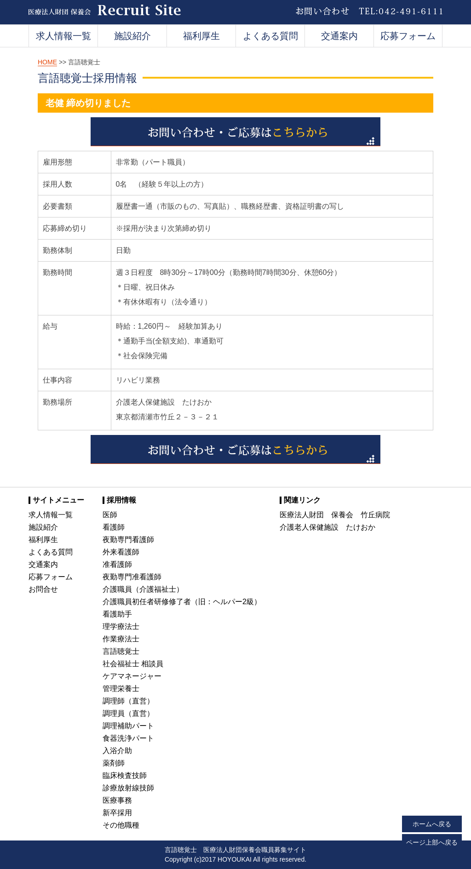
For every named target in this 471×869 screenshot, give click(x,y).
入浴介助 (117, 751)
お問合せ (43, 589)
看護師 (114, 527)
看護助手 (117, 614)
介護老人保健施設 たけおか (327, 527)
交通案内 (339, 36)
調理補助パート (128, 726)
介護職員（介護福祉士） (143, 589)
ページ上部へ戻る (432, 842)
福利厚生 (201, 36)
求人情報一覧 (63, 36)
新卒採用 (117, 813)
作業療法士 (121, 639)
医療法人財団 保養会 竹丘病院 (335, 515)
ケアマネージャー (132, 676)
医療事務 (117, 800)
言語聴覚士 (121, 651)
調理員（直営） (128, 713)
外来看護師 (121, 552)
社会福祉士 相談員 (133, 664)
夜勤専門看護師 (128, 539)
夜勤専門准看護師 (132, 577)
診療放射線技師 (128, 788)
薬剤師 (114, 763)
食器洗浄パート (128, 738)
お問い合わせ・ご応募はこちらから (235, 131)
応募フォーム (408, 36)
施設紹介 (132, 36)
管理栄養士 (121, 688)
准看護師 (117, 564)
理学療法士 (121, 626)
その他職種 (121, 825)
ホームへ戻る (432, 824)
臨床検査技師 (125, 775)
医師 (110, 515)
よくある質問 (270, 36)
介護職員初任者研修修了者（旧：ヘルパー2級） (182, 602)
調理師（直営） (128, 701)
